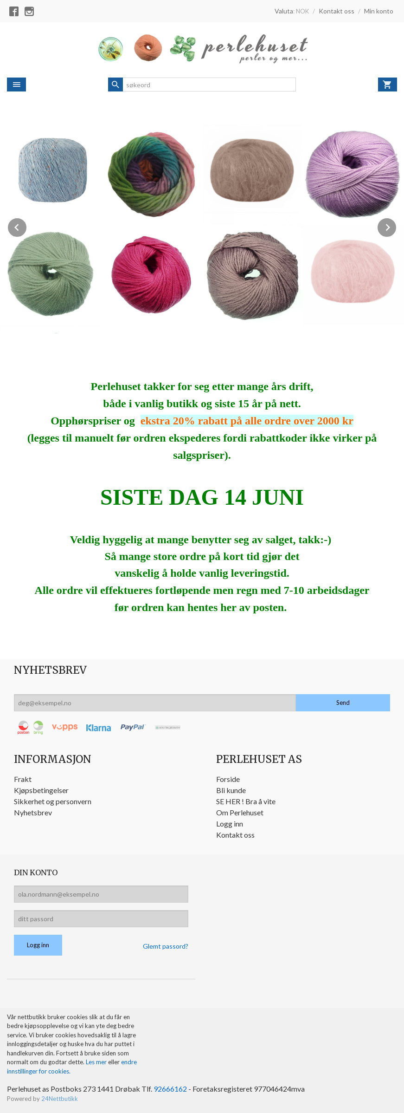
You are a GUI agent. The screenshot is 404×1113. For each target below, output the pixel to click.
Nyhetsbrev (33, 812)
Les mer (97, 1062)
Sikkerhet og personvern (52, 801)
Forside (228, 779)
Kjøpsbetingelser (41, 790)
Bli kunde (231, 790)
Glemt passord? (165, 946)
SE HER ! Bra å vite (246, 801)
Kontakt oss (235, 834)
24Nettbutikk (59, 1098)
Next (396, 226)
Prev (26, 226)
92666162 (170, 1088)
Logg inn (229, 823)
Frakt (23, 779)
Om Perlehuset (239, 812)
